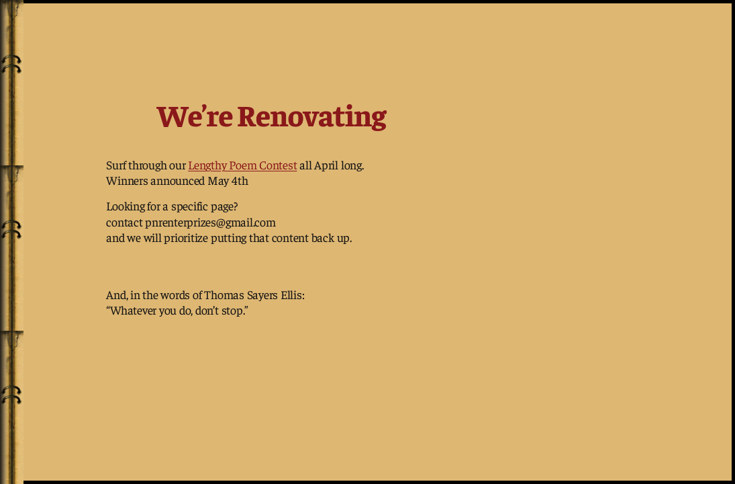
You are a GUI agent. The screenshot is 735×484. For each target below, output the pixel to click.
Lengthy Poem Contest (242, 164)
